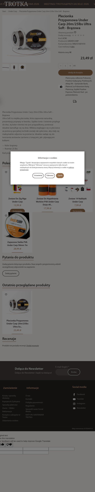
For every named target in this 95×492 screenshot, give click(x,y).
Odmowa (49, 176)
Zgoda (60, 176)
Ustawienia (38, 176)
